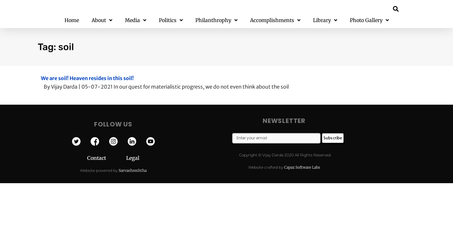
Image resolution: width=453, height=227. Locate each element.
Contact (106, 158)
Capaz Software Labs (302, 167)
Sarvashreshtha (133, 170)
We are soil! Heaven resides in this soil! (87, 78)
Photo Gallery (369, 20)
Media (135, 20)
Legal (132, 158)
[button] (396, 8)
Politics (171, 20)
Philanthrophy (216, 20)
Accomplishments (275, 20)
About (102, 20)
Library (325, 20)
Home (71, 20)
